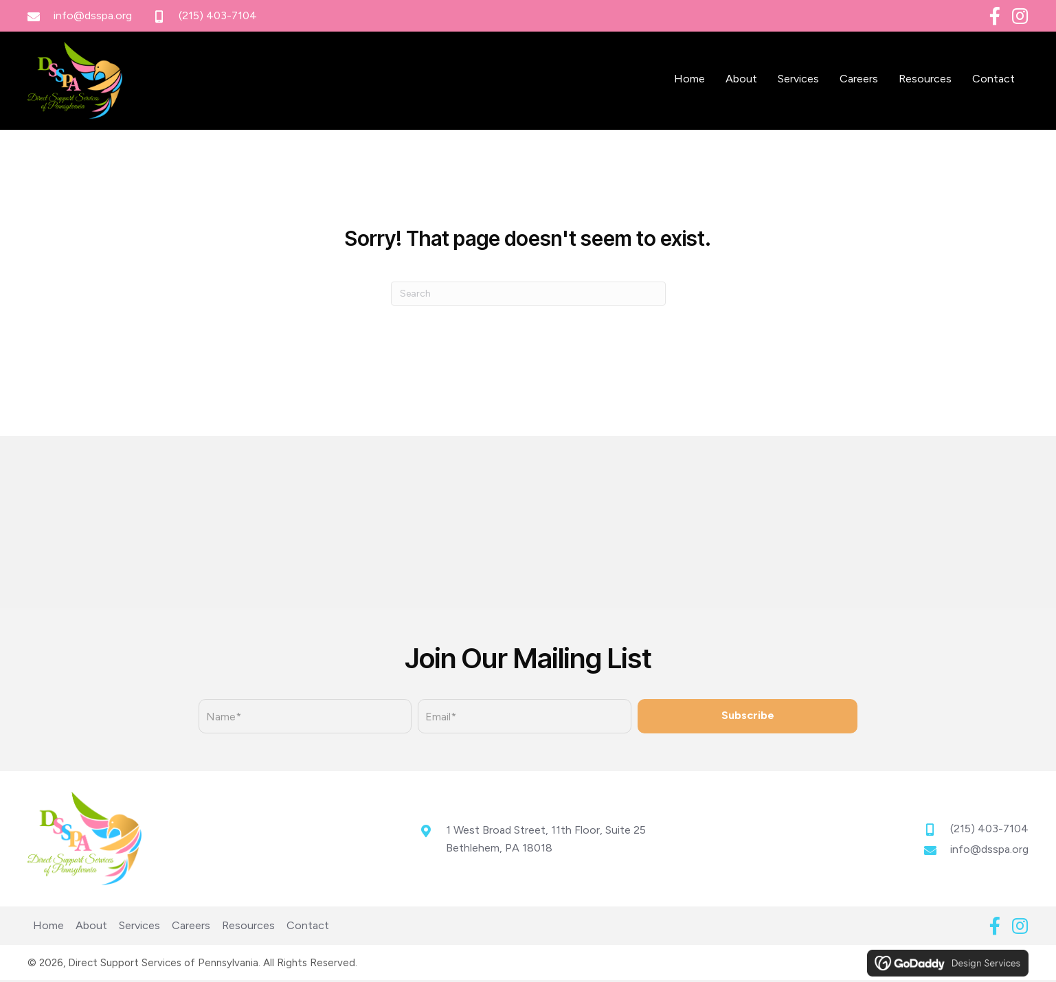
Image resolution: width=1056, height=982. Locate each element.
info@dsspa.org (93, 15)
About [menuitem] (91, 927)
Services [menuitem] (139, 927)
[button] (995, 16)
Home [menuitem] (48, 927)
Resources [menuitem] (248, 927)
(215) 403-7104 (218, 15)
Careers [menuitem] (191, 927)
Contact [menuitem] (308, 927)
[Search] (528, 302)
